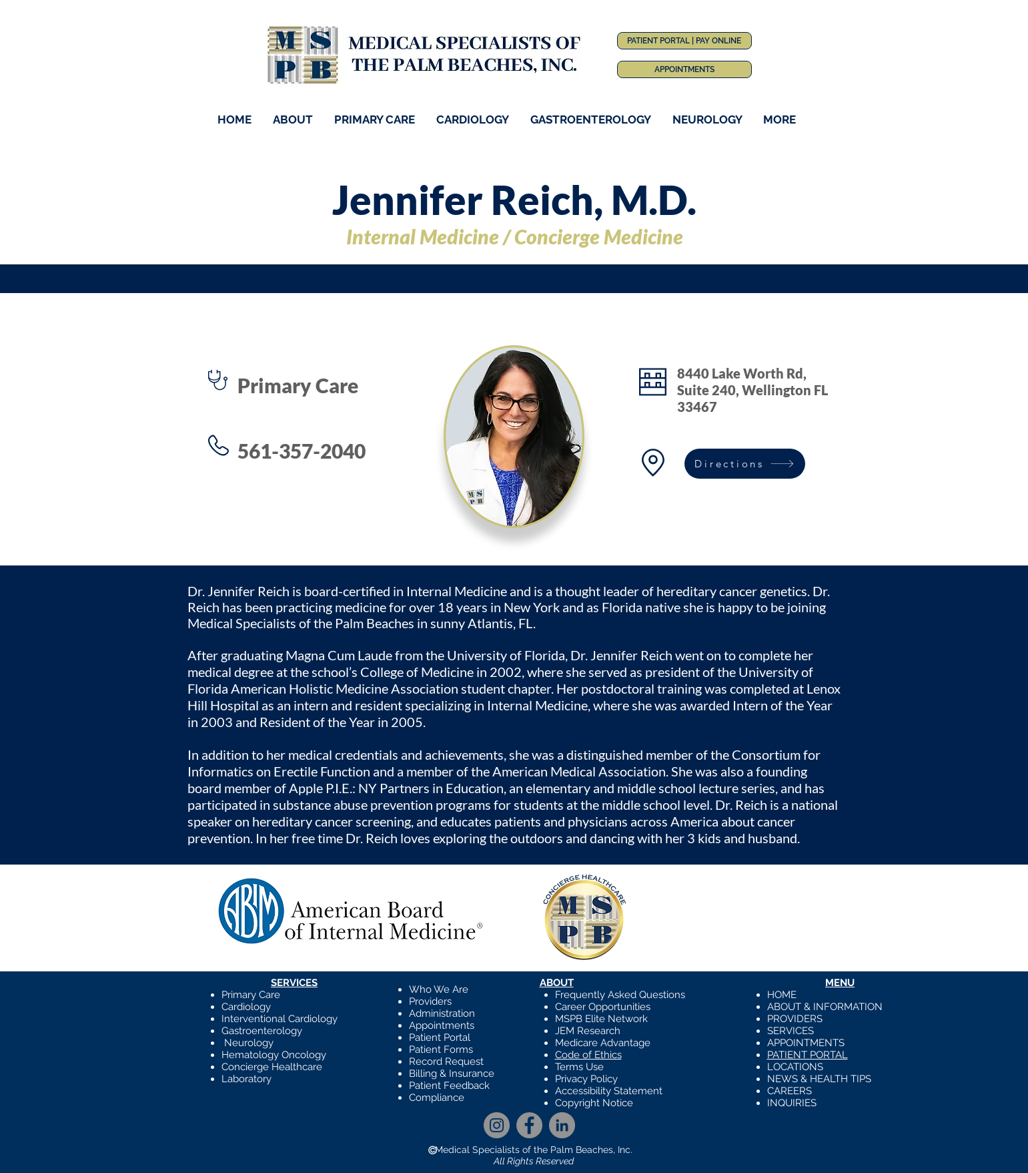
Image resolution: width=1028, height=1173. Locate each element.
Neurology (249, 1043)
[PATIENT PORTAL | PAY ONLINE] (684, 40)
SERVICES (790, 1031)
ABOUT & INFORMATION (825, 1007)
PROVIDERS (795, 1019)
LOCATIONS (795, 1067)
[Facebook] (529, 1125)
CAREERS (789, 1091)
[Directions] (744, 464)
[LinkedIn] (562, 1125)
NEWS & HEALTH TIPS (819, 1079)
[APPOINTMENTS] (684, 69)
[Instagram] (497, 1125)
